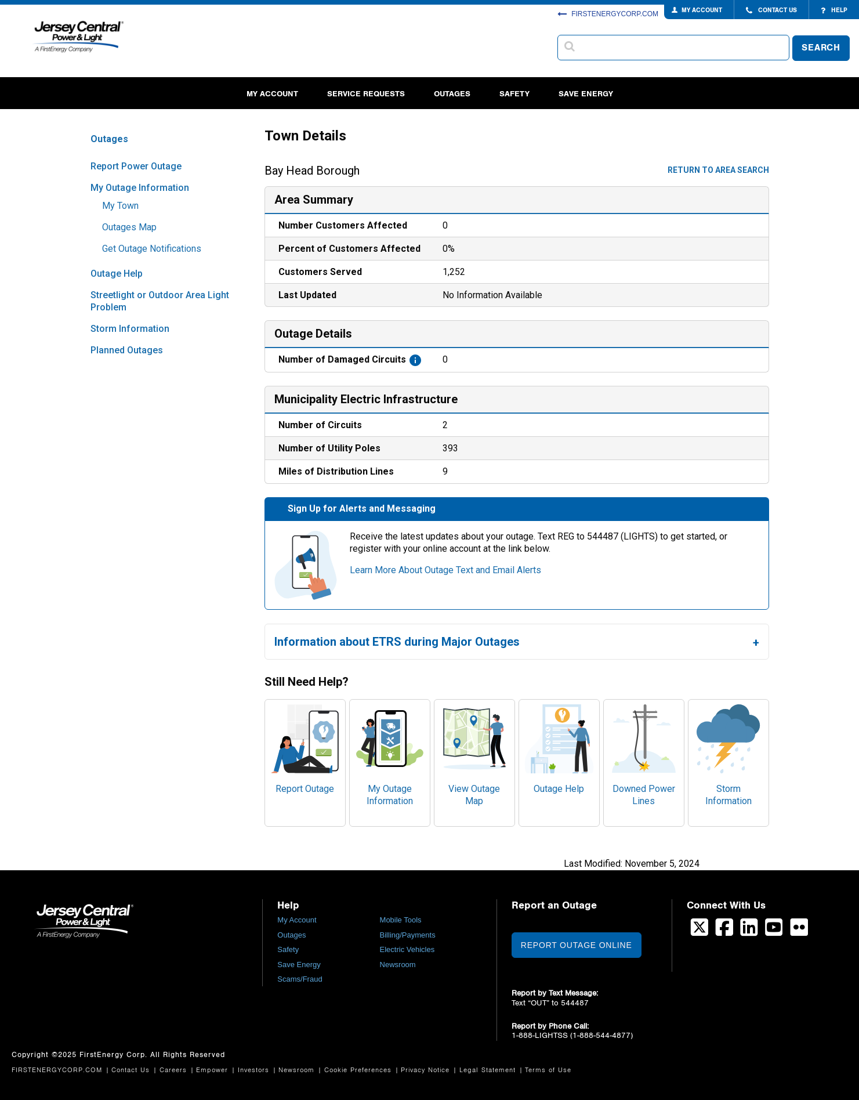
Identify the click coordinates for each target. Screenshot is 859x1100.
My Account (272, 94)
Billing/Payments (408, 935)
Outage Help (116, 273)
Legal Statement (489, 1070)
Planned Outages (126, 350)
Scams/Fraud (299, 979)
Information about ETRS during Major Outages (397, 642)
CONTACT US (771, 10)
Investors (255, 1070)
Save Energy (586, 94)
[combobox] (673, 47)
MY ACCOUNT (702, 10)
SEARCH (821, 47)
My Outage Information (139, 187)
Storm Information (129, 328)
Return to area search (718, 170)
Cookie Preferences (359, 1070)
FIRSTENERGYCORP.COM (607, 14)
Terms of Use (548, 1070)
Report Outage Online (576, 945)
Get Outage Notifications (151, 248)
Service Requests (366, 94)
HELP (834, 10)
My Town (120, 205)
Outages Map (129, 227)
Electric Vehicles (407, 949)
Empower (213, 1070)
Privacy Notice (426, 1070)
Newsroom (398, 964)
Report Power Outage (136, 166)
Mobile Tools (401, 920)
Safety (514, 94)
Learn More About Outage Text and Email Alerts (445, 570)
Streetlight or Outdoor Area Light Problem (159, 301)
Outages (452, 94)
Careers (175, 1070)
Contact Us (132, 1070)
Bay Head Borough (312, 171)
